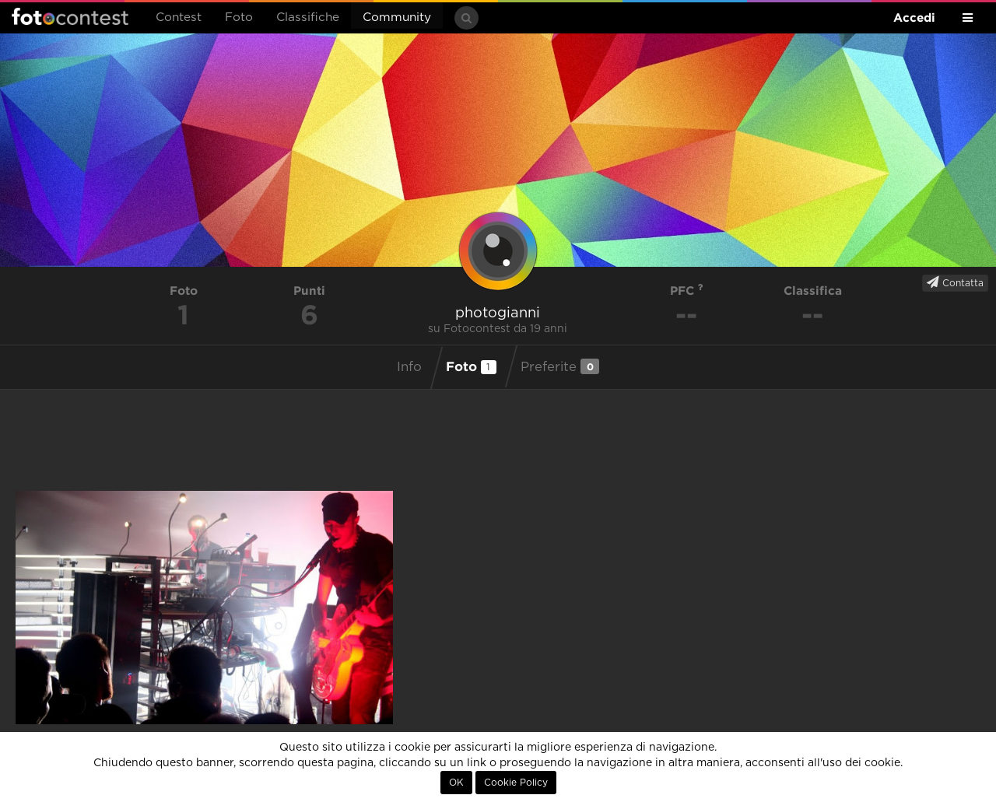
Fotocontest (70, 16)
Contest (179, 17)
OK (456, 782)
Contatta (955, 282)
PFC (686, 290)
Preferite (560, 366)
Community (397, 17)
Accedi (914, 17)
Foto (239, 17)
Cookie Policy (516, 782)
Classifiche (307, 17)
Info (409, 367)
